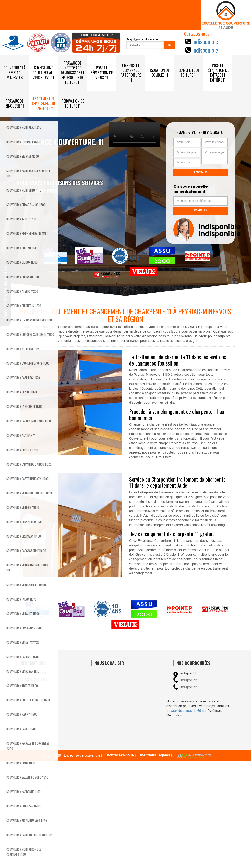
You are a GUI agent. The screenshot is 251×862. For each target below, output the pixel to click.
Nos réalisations (32, 679)
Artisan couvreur (33, 673)
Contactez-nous (121, 755)
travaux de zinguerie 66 (183, 710)
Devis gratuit (28, 686)
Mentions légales (155, 755)
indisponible (205, 41)
